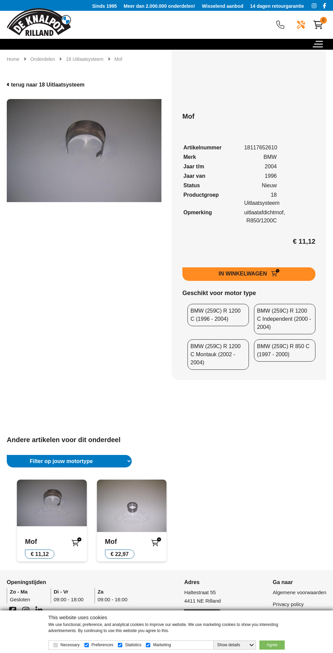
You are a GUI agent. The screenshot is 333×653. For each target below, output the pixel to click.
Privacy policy (288, 604)
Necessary (70, 645)
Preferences (102, 645)
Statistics (133, 645)
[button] (323, 46)
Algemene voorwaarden (299, 592)
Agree (271, 645)
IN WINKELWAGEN (243, 273)
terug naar (45, 85)
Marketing (162, 645)
